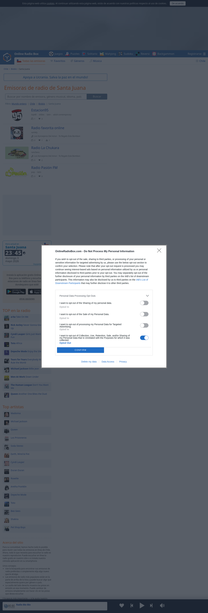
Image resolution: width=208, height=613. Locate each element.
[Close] (160, 251)
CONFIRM (80, 350)
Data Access (108, 361)
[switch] (144, 303)
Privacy (123, 361)
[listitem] (104, 295)
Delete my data (89, 361)
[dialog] (104, 306)
